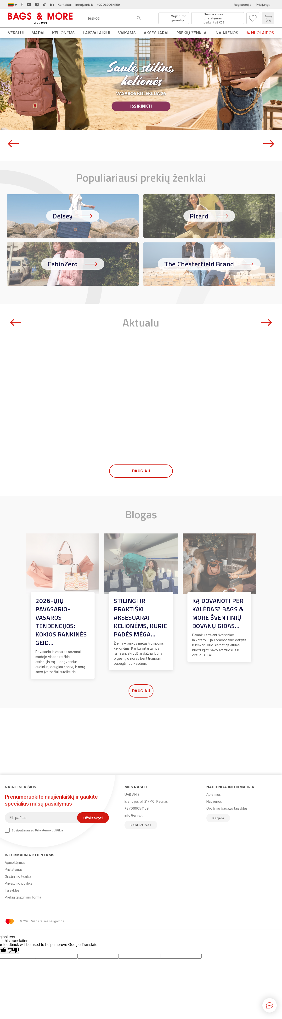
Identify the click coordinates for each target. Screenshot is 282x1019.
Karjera (218, 818)
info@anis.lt (84, 4)
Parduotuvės (140, 825)
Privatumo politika (49, 830)
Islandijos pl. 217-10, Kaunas (146, 801)
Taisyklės (12, 890)
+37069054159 (108, 4)
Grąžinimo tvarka (18, 876)
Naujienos (214, 801)
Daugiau (141, 537)
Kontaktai (65, 4)
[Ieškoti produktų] (117, 18)
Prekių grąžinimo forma (23, 897)
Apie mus (213, 794)
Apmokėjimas (15, 862)
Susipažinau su (34, 830)
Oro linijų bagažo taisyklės (227, 808)
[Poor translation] (13, 950)
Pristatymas (14, 869)
